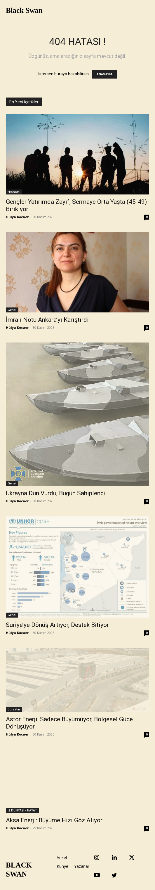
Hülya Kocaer (17, 217)
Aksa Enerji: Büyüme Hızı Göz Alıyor (54, 820)
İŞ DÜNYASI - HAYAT (22, 810)
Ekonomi (14, 192)
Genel (12, 310)
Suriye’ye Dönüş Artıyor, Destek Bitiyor (57, 624)
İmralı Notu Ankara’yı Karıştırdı (47, 319)
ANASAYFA (105, 74)
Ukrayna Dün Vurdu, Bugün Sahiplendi (56, 493)
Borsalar (14, 709)
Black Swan (24, 10)
